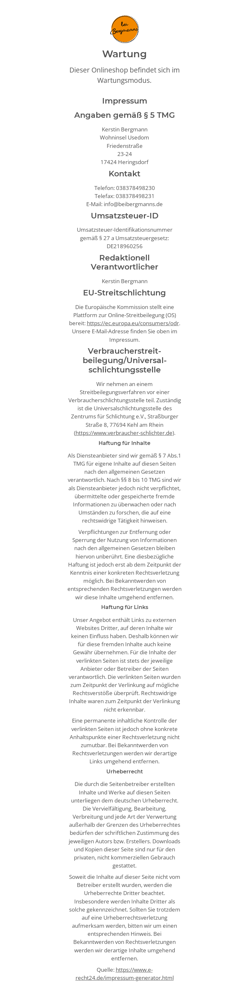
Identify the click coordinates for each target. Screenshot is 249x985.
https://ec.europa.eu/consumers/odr (133, 323)
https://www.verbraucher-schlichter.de (124, 433)
